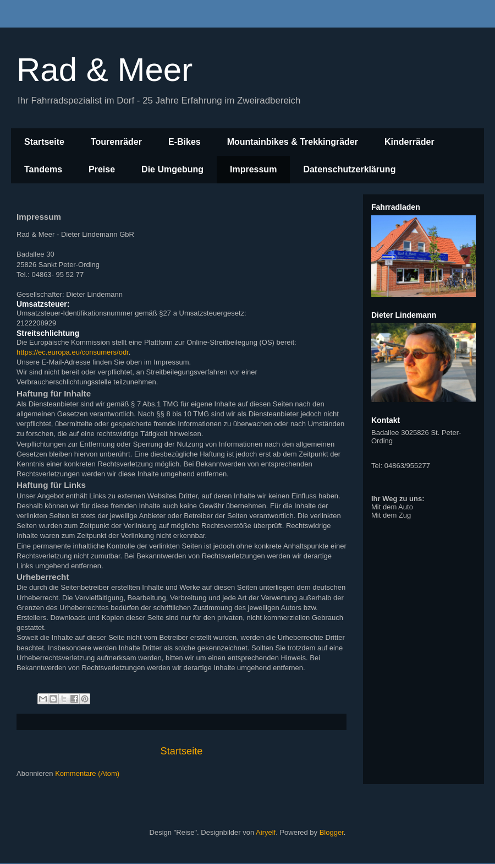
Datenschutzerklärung (349, 169)
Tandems (43, 169)
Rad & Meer (104, 69)
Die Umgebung (172, 169)
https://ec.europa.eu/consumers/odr (72, 352)
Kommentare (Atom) (87, 773)
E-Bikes (184, 141)
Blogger (332, 832)
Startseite (44, 141)
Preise (102, 169)
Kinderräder (409, 141)
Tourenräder (116, 141)
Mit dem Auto (392, 507)
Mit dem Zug (391, 515)
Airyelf (266, 832)
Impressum (253, 169)
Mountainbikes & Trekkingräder (292, 141)
